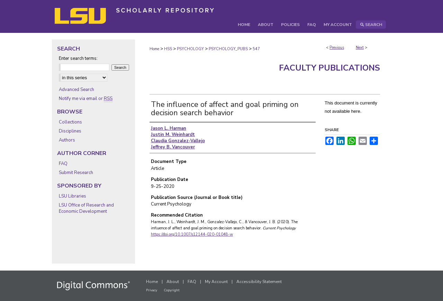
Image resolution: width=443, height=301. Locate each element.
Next (360, 47)
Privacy (151, 290)
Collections (70, 122)
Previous (336, 47)
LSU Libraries (72, 196)
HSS (168, 49)
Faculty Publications (329, 67)
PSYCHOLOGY (190, 49)
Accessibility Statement (259, 281)
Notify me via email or (85, 98)
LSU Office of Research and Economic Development (86, 208)
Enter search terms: (78, 58)
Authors (67, 140)
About (172, 281)
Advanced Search (76, 89)
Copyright (172, 290)
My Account (216, 281)
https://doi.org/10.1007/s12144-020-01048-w (192, 234)
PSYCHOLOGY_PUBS (228, 49)
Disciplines (70, 131)
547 (256, 49)
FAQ (63, 164)
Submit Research (76, 173)
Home (154, 49)
